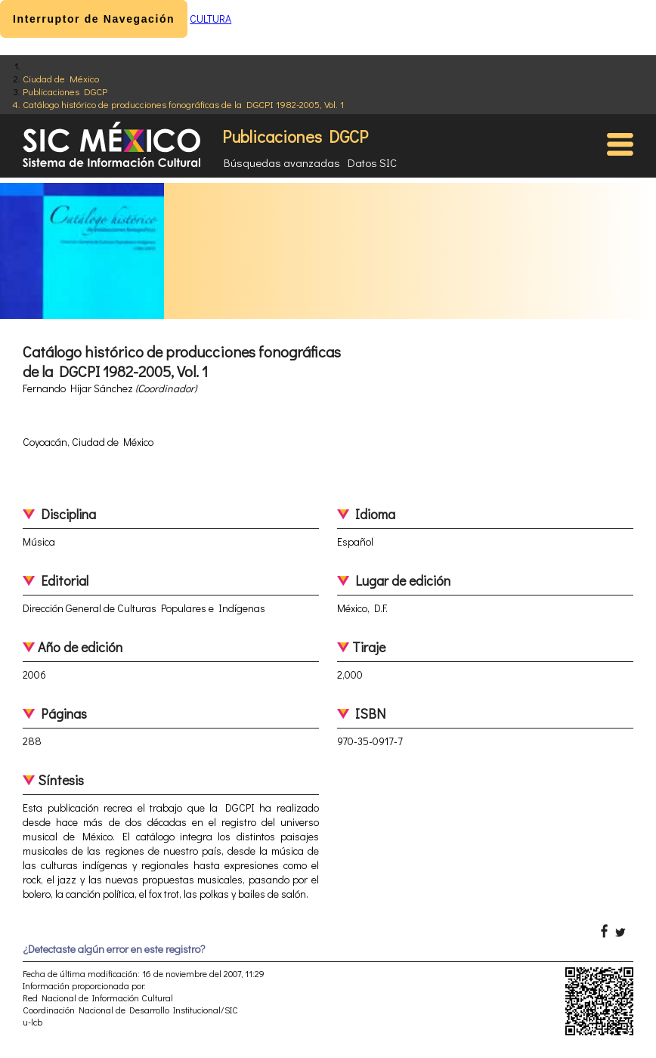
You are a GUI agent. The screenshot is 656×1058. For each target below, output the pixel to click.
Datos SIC (372, 162)
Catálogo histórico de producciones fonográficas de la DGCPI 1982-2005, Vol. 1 (183, 103)
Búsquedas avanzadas (282, 162)
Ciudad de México (61, 78)
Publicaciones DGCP (65, 91)
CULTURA (210, 18)
